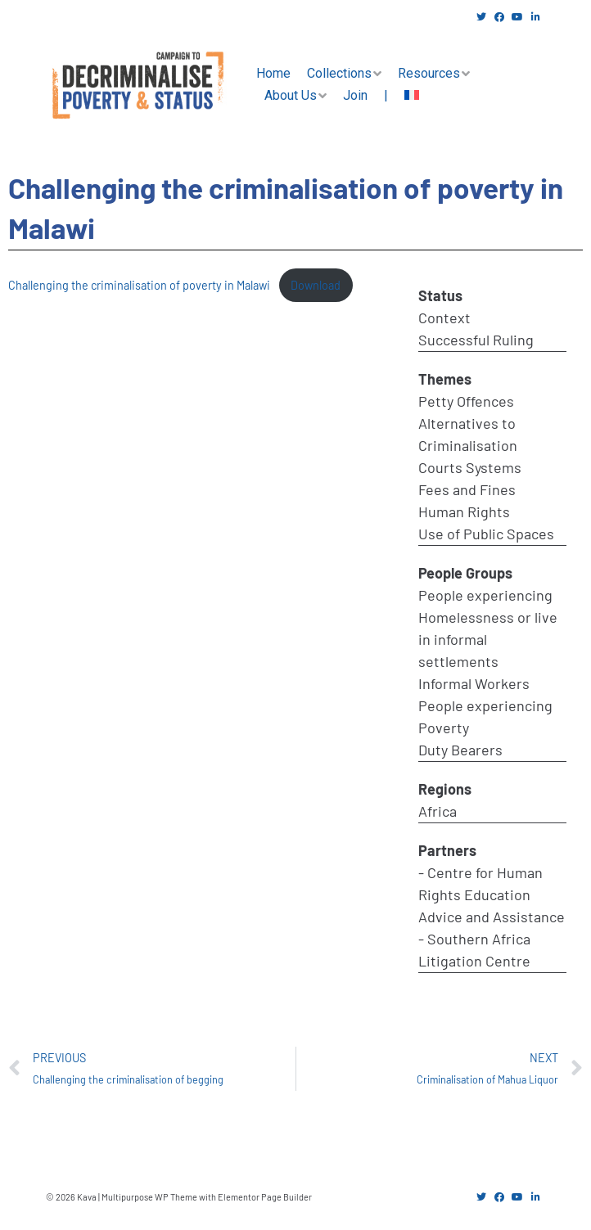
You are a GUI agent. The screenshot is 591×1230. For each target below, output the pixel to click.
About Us (290, 95)
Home (273, 73)
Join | (365, 95)
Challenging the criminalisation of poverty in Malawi (139, 285)
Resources (429, 73)
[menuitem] (411, 96)
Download (316, 285)
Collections (339, 73)
